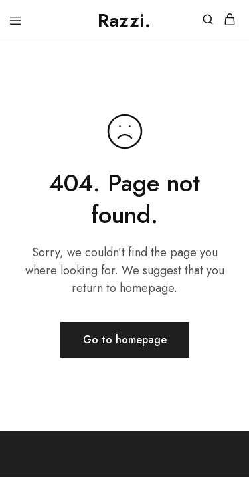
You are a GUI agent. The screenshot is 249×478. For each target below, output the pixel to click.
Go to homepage (125, 339)
